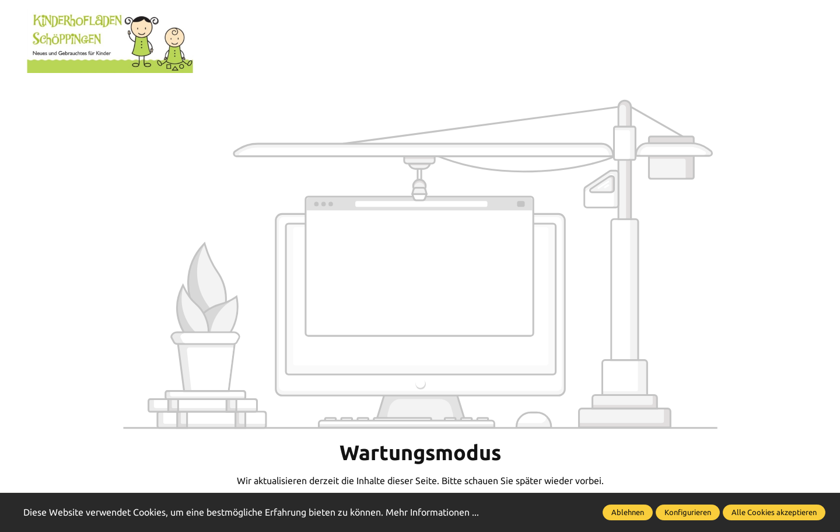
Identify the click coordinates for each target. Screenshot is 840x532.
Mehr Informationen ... (432, 512)
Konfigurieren (687, 512)
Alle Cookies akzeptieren (774, 512)
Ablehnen (627, 512)
